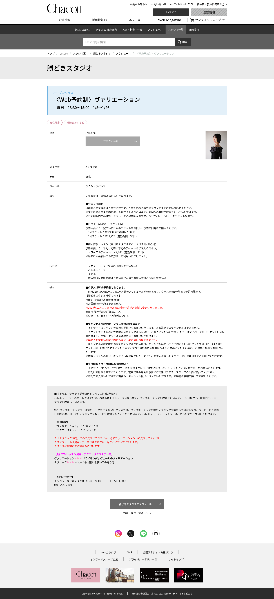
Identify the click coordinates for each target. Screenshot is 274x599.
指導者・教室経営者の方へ (212, 4)
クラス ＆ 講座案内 (106, 29)
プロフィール (110, 141)
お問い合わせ (158, 4)
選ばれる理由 (82, 29)
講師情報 (194, 29)
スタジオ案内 (80, 53)
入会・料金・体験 (132, 29)
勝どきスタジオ (102, 53)
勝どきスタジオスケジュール (135, 504)
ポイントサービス (180, 4)
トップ (51, 53)
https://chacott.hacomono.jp (103, 299)
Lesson (171, 12)
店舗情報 (209, 12)
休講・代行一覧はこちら (137, 512)
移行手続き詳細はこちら (107, 311)
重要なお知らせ (139, 4)
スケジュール (155, 29)
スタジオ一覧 (175, 29)
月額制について (120, 315)
